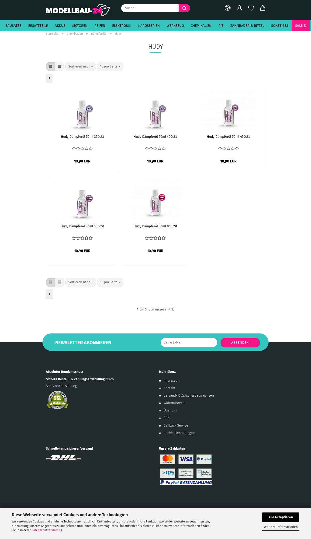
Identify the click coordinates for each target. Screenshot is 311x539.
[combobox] (80, 66)
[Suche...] (184, 8)
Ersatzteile (38, 26)
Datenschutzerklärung (46, 530)
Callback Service (176, 426)
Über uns (170, 410)
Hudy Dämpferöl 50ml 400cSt (155, 137)
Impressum (172, 381)
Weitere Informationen (281, 527)
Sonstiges (279, 26)
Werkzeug (175, 26)
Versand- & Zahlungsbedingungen (189, 396)
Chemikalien (201, 26)
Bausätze (13, 26)
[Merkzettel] (251, 8)
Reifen (99, 26)
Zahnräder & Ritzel (247, 26)
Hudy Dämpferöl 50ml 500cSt (82, 226)
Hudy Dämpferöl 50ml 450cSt (228, 137)
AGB (166, 418)
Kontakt (169, 388)
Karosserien (149, 26)
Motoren (79, 26)
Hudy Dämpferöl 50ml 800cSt (155, 226)
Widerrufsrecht (175, 403)
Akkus (60, 26)
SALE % (300, 26)
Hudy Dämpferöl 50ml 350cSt (82, 137)
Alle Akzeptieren (281, 517)
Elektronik (121, 26)
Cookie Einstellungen (179, 433)
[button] (228, 8)
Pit (220, 26)
